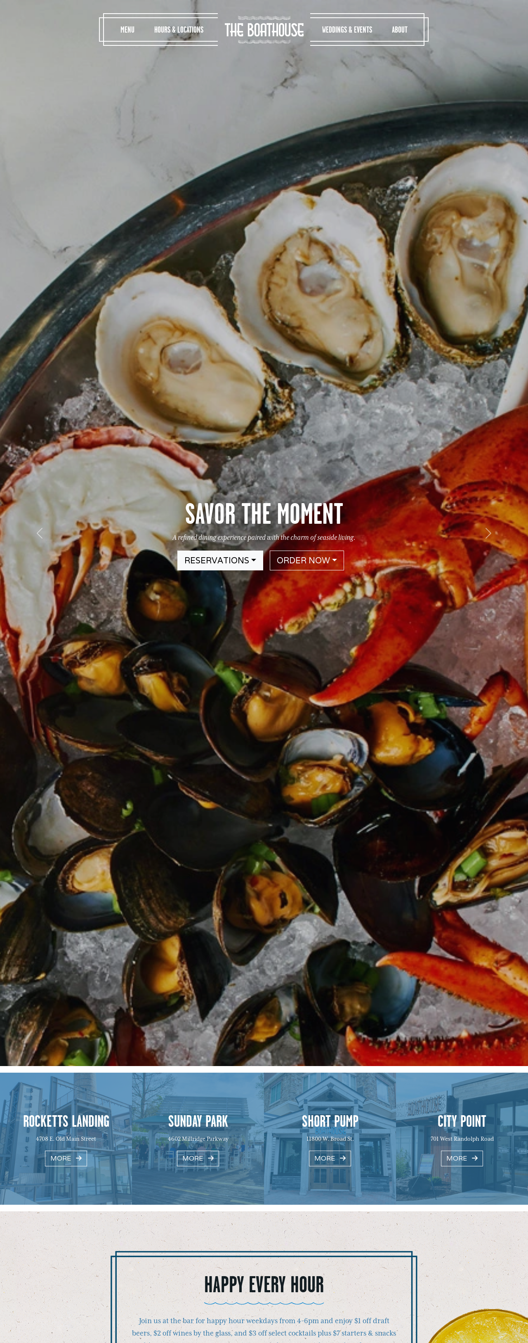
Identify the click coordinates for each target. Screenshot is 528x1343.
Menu (127, 30)
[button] (39, 533)
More (66, 1158)
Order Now (303, 560)
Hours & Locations (178, 30)
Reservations (216, 560)
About (400, 30)
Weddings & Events (347, 30)
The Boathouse (264, 29)
